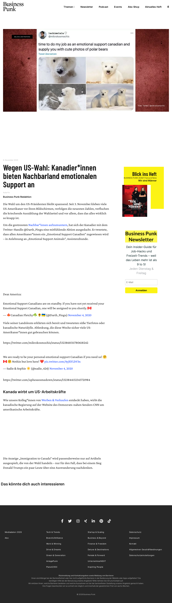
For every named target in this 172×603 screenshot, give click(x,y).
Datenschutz (135, 532)
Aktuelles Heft (153, 6)
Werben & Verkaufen (54, 400)
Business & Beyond (97, 538)
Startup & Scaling (96, 532)
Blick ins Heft (144, 174)
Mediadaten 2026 (13, 532)
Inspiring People (95, 567)
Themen (69, 6)
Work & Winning (53, 544)
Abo (7, 538)
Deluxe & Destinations (22, 37)
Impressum (134, 538)
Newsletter (86, 6)
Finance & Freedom (97, 544)
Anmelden (141, 290)
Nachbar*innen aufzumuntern (47, 225)
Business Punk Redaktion (17, 196)
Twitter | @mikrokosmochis (154, 106)
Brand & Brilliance (54, 538)
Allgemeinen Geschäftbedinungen (145, 549)
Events (118, 6)
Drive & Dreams (53, 549)
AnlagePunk (52, 561)
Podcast (103, 6)
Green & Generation (55, 555)
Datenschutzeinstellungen (142, 555)
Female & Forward (96, 555)
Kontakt (132, 544)
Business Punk (13, 6)
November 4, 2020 (79, 315)
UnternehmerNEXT (97, 561)
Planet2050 (51, 567)
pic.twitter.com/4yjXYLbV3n (62, 361)
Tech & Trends (53, 532)
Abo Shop (133, 6)
